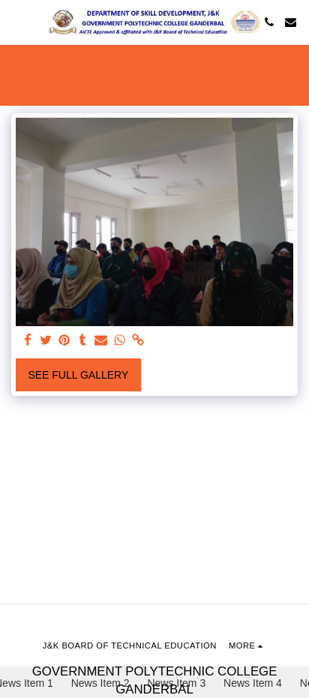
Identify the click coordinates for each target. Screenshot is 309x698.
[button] (16, 21)
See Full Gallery (78, 375)
